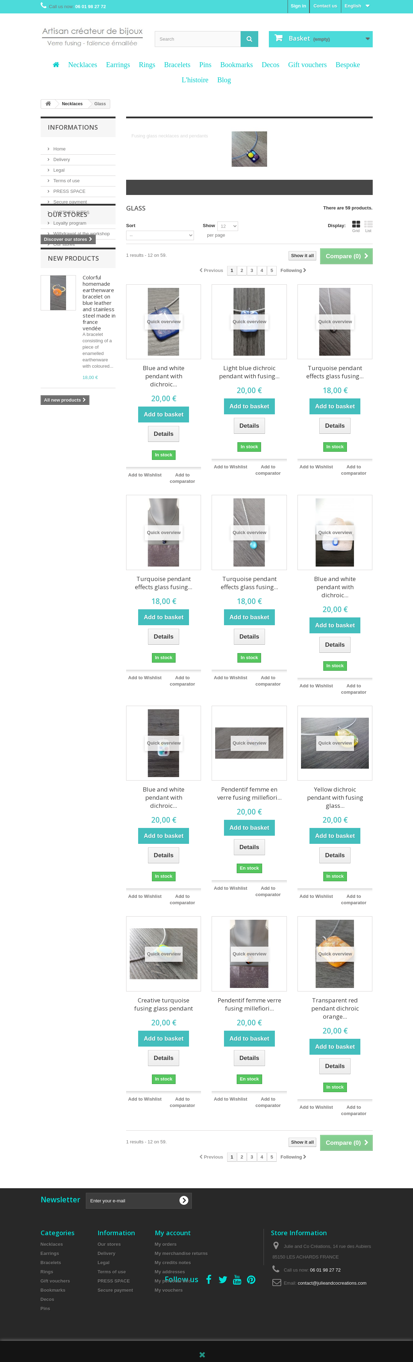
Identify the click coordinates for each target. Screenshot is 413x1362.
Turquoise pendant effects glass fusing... (335, 372)
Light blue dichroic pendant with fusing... (249, 372)
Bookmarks (236, 65)
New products (73, 319)
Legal (58, 167)
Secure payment (69, 199)
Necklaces (82, 65)
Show (209, 225)
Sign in (298, 5)
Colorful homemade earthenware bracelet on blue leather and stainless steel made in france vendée (99, 363)
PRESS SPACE (68, 188)
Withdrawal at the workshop (81, 230)
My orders (166, 1244)
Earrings (118, 65)
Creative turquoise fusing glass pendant (163, 1004)
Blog (224, 80)
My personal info (173, 1281)
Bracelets (177, 65)
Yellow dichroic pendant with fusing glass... (335, 797)
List (368, 226)
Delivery (61, 156)
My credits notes (173, 1262)
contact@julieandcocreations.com (332, 1283)
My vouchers (169, 1290)
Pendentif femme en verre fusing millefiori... (249, 793)
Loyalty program (69, 220)
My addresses (170, 1271)
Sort (130, 225)
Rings (147, 65)
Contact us (325, 5)
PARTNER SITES (71, 209)
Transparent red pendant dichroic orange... (335, 1008)
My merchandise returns (181, 1253)
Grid (356, 226)
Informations (73, 127)
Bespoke (348, 65)
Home (59, 146)
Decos (270, 65)
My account (173, 1232)
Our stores (63, 241)
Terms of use (66, 177)
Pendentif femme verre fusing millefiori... (249, 1004)
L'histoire (195, 80)
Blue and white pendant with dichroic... (163, 376)
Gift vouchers (307, 65)
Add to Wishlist (145, 475)
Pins (205, 65)
